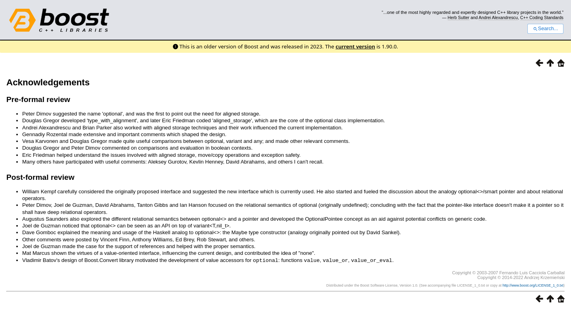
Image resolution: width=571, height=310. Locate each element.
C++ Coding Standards (541, 17)
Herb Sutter (458, 17)
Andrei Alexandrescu (498, 17)
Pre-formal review (38, 99)
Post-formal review (40, 177)
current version (355, 46)
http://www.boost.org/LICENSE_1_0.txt (532, 285)
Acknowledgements (48, 82)
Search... (545, 28)
